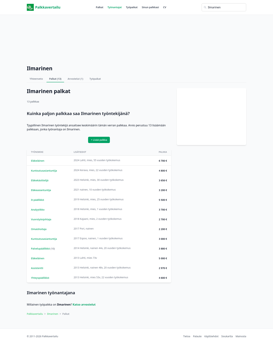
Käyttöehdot (211, 336)
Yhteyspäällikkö (40, 277)
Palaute (197, 336)
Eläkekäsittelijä (39, 180)
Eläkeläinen (37, 160)
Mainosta (241, 336)
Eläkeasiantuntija (41, 190)
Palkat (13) (55, 78)
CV (164, 7)
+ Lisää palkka (99, 139)
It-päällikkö (37, 199)
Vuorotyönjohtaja (41, 219)
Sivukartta (227, 336)
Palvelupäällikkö (40, 248)
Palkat (99, 7)
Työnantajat (114, 7)
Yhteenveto (36, 78)
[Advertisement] (136, 39)
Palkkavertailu (43, 7)
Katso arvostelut (84, 304)
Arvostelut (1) (75, 78)
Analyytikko (38, 209)
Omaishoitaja (38, 229)
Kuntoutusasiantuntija (44, 170)
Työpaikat (132, 7)
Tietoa (186, 336)
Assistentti (37, 268)
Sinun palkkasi (150, 7)
